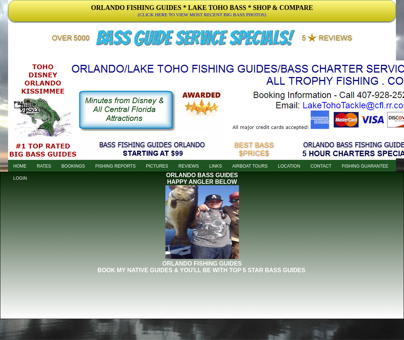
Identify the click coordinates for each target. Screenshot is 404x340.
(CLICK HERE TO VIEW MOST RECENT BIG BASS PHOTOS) (202, 14)
